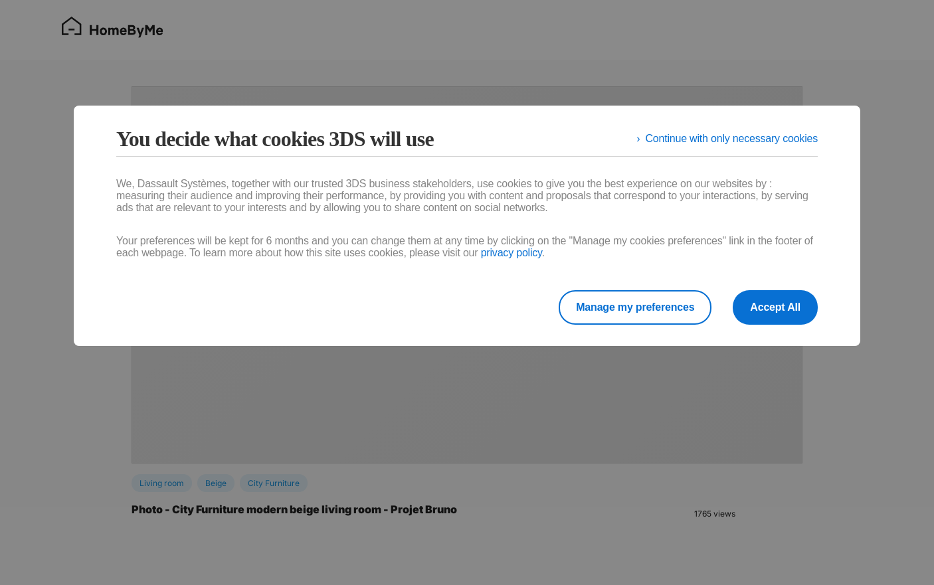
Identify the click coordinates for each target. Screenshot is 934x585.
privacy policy (511, 252)
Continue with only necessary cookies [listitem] (731, 138)
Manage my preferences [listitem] (635, 307)
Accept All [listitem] (775, 307)
